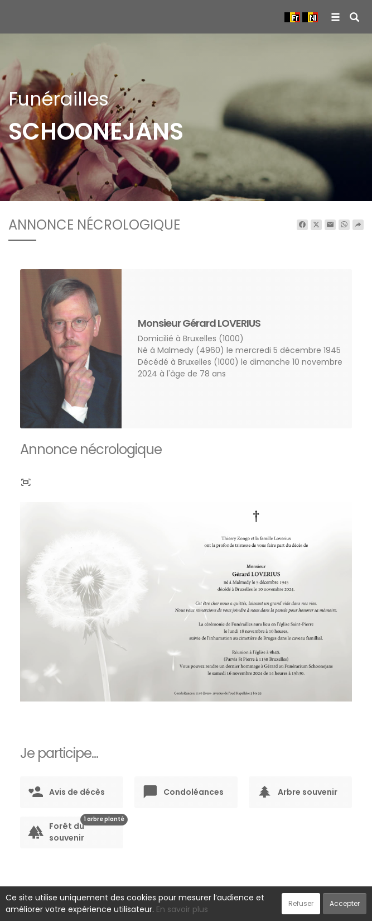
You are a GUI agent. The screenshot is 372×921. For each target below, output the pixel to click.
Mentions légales (292, 906)
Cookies (235, 906)
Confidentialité (182, 906)
